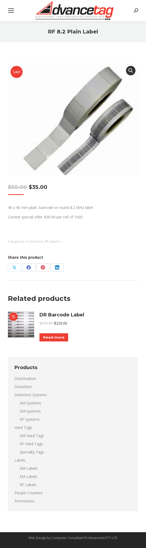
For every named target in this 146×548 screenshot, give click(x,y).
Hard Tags (23, 427)
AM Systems (30, 402)
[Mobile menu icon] (11, 10)
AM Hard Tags (32, 435)
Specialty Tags (32, 451)
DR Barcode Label (61, 315)
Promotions (34, 241)
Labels (20, 460)
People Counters (28, 492)
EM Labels (28, 476)
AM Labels (29, 468)
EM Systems (30, 411)
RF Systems (30, 419)
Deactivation (25, 378)
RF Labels (52, 241)
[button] (130, 70)
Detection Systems (30, 394)
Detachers (23, 386)
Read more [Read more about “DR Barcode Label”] (53, 337)
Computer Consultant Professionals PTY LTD (85, 538)
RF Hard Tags (31, 443)
